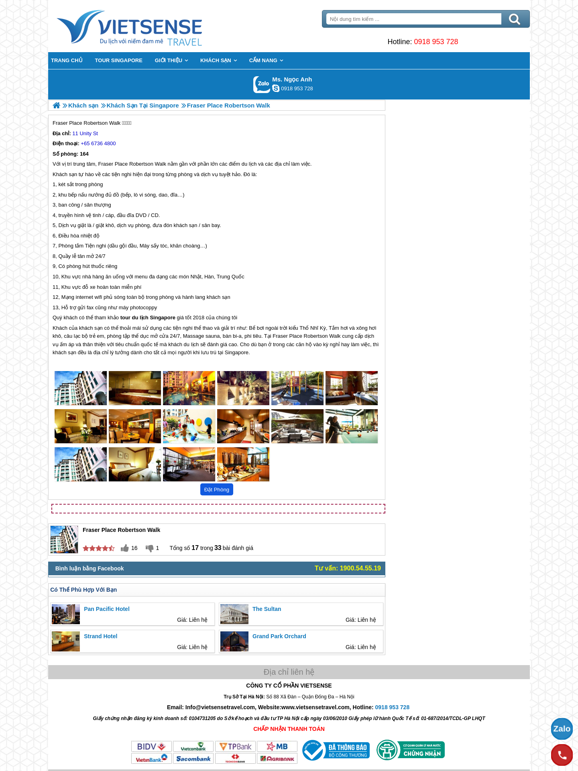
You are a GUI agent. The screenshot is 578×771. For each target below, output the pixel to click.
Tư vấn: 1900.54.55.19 (348, 568)
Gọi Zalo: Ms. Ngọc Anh (262, 84)
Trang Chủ (149, 26)
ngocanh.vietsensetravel (276, 88)
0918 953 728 (436, 42)
